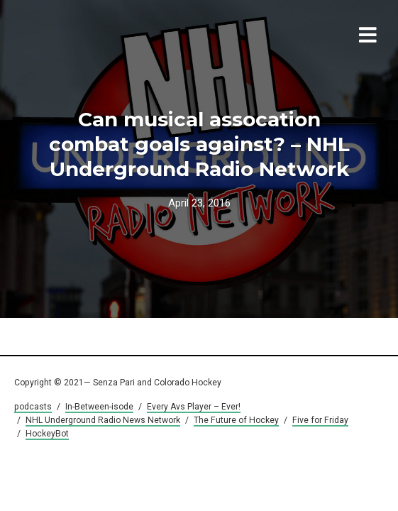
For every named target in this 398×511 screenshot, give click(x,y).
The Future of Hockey (236, 420)
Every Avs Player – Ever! (194, 407)
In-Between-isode (99, 407)
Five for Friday (320, 420)
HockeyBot (47, 434)
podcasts (33, 407)
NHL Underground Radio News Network (103, 420)
